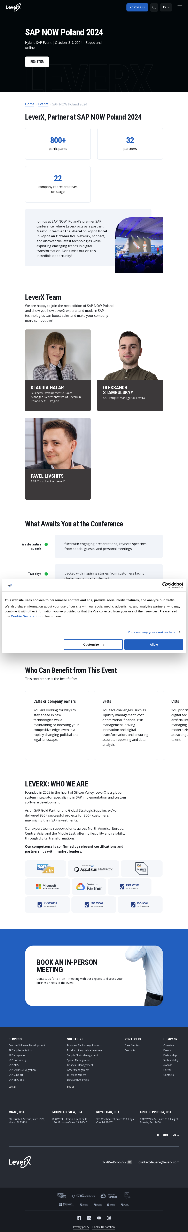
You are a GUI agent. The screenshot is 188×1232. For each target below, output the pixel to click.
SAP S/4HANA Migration (22, 1070)
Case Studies (132, 1046)
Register (38, 62)
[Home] (13, 7)
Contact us (137, 7)
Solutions (75, 1040)
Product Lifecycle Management (85, 1051)
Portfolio (133, 1040)
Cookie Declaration (103, 1228)
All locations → (168, 1136)
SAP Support (16, 1075)
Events (43, 105)
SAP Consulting (17, 1061)
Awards (167, 1066)
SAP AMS (13, 1066)
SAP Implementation (20, 1051)
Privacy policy (81, 1228)
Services (15, 1040)
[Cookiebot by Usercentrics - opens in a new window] (165, 585)
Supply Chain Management (82, 1056)
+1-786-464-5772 (113, 1163)
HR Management (76, 1075)
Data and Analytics (78, 1080)
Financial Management (80, 1066)
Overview (168, 1046)
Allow (154, 644)
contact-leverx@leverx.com (159, 1163)
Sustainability (171, 1061)
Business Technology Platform (84, 1046)
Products (130, 1051)
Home (29, 105)
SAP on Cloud (16, 1080)
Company (170, 1040)
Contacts (168, 1075)
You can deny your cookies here (151, 632)
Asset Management (78, 1070)
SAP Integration (17, 1056)
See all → (14, 1087)
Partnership (170, 1056)
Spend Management (78, 1061)
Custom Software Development (27, 1046)
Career (167, 1070)
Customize (93, 644)
